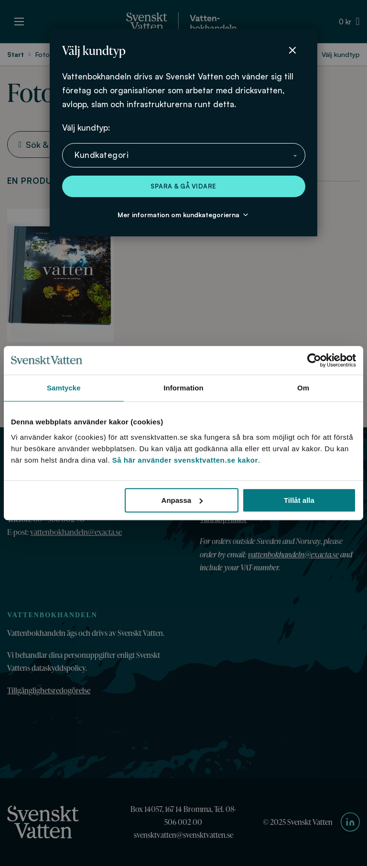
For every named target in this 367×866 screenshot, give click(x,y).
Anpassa (182, 500)
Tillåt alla (299, 500)
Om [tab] (303, 388)
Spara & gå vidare (183, 186)
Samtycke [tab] (64, 388)
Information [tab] (183, 388)
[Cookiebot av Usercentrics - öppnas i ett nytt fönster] (314, 360)
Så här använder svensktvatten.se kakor (185, 460)
